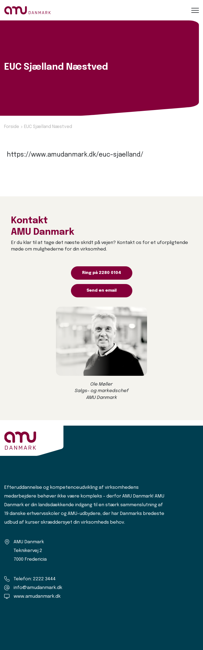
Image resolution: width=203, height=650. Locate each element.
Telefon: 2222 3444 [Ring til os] (35, 579)
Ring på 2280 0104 (101, 273)
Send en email (101, 290)
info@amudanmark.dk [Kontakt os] (38, 587)
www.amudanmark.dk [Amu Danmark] (37, 596)
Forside (11, 126)
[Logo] (27, 10)
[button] (195, 10)
